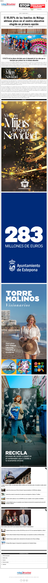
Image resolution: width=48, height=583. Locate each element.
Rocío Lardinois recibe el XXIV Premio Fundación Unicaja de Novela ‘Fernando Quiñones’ (17, 526)
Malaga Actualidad (24, 26)
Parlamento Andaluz (25, 13)
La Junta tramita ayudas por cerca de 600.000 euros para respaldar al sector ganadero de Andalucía (25, 498)
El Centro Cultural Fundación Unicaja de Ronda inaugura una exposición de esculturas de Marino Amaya (25, 534)
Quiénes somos (5, 557)
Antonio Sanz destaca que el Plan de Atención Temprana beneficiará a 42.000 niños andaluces (23, 490)
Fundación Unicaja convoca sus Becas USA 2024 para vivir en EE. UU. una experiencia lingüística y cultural (25, 530)
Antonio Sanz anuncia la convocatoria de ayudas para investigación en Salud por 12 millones (23, 494)
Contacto (4, 560)
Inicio (20, 13)
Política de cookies (6, 562)
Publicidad (4, 564)
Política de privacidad (6, 555)
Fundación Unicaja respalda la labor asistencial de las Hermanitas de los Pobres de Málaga (23, 538)
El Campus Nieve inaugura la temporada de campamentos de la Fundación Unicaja (21, 543)
